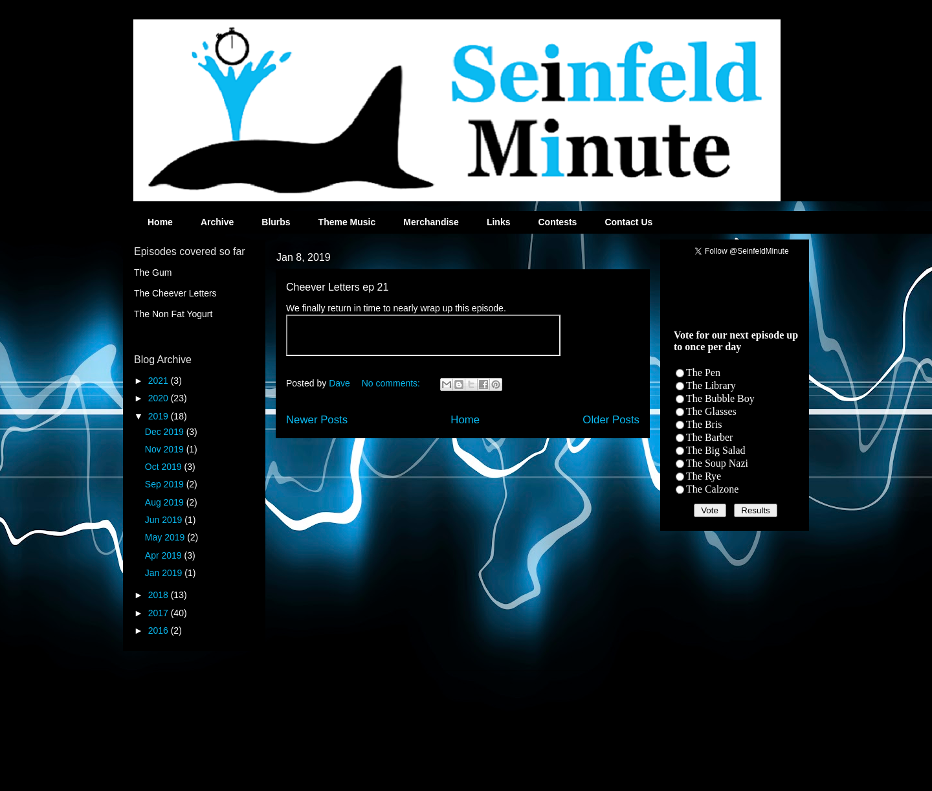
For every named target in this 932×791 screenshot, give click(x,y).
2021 (159, 380)
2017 (159, 613)
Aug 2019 (165, 502)
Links (499, 222)
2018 (159, 595)
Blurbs (275, 222)
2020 (159, 398)
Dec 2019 (165, 432)
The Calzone (712, 489)
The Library (711, 385)
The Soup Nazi (717, 463)
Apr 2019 (164, 555)
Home (160, 222)
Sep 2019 (165, 484)
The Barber (709, 437)
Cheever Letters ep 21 (337, 287)
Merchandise (431, 222)
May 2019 (166, 537)
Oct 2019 (164, 467)
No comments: (392, 383)
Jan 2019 (165, 573)
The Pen (703, 372)
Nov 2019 (165, 449)
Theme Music (347, 222)
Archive (217, 222)
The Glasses (711, 411)
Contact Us (628, 222)
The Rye (703, 476)
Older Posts (610, 420)
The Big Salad (716, 450)
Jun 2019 (165, 520)
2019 (159, 416)
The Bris (704, 424)
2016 (159, 630)
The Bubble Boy (720, 398)
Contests (557, 222)
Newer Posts (317, 420)
